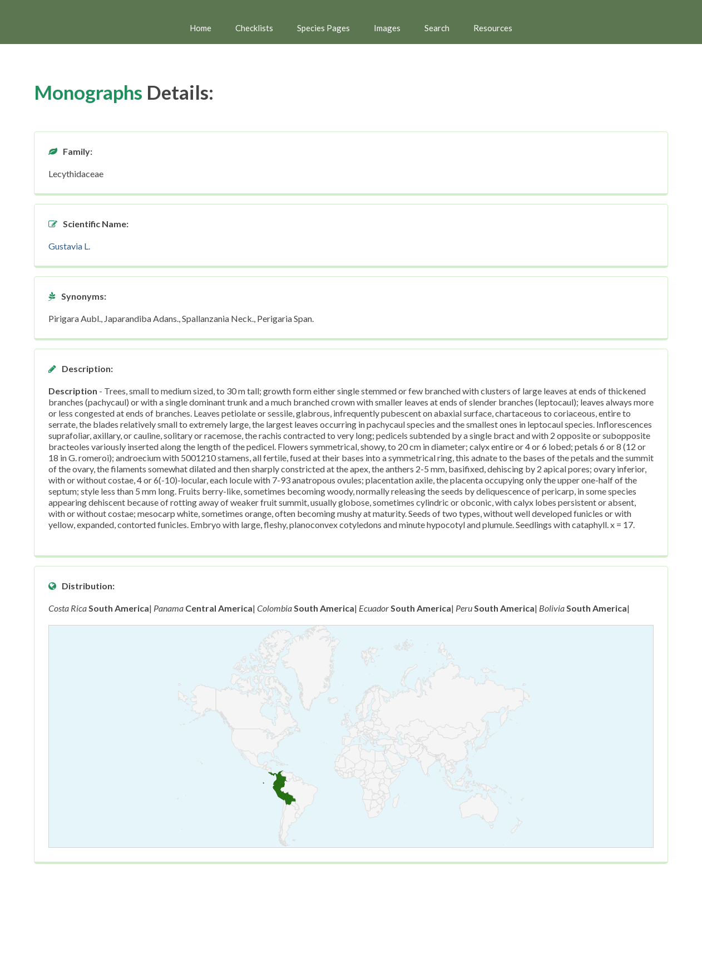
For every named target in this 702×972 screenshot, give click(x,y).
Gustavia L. (69, 246)
